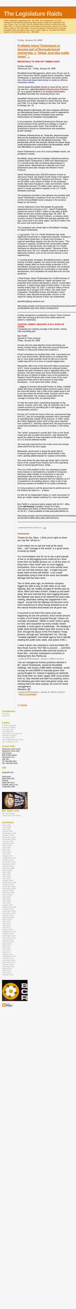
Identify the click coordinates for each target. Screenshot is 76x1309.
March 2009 (7, 895)
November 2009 (9, 911)
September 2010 (9, 932)
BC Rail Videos (8, 813)
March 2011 (7, 944)
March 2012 (7, 969)
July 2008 (6, 878)
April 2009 (6, 897)
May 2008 (6, 874)
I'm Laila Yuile (8, 729)
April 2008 (6, 872)
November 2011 (9, 960)
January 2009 (8, 891)
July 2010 (6, 928)
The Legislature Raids (33, 13)
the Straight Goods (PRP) (12, 740)
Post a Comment (28, 694)
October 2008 (8, 885)
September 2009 (9, 907)
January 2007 (8, 841)
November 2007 (9, 862)
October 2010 (8, 934)
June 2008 (6, 876)
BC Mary (6, 714)
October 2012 (8, 975)
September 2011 (9, 956)
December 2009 (9, 913)
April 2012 (6, 971)
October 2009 (8, 909)
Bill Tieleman (7, 731)
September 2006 (9, 833)
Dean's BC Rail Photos (11, 815)
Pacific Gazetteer (9, 725)
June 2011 (6, 950)
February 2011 (8, 942)
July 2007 (6, 854)
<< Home (22, 705)
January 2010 (8, 915)
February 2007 (8, 844)
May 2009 (6, 899)
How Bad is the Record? (12, 734)
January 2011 (8, 940)
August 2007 (7, 856)
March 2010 (7, 919)
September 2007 (9, 858)
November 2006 (9, 837)
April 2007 (6, 848)
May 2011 (6, 948)
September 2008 (9, 882)
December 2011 (9, 962)
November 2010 (9, 936)
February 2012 (8, 966)
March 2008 (7, 870)
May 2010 (6, 923)
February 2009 (8, 893)
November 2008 (9, 887)
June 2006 (6, 827)
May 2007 (6, 850)
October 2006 (8, 835)
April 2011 (6, 946)
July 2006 (6, 829)
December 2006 (9, 839)
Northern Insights (9, 736)
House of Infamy (9, 727)
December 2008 (9, 889)
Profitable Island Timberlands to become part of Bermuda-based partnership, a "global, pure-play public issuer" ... (43, 51)
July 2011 (6, 952)
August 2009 (7, 905)
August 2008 (7, 880)
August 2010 (7, 930)
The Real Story (8, 738)
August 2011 (7, 954)
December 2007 (9, 864)
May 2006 (6, 825)
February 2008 (8, 868)
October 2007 (8, 860)
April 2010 (6, 921)
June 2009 (6, 901)
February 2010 (8, 917)
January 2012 (8, 964)
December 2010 (9, 938)
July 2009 (6, 903)
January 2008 (8, 866)
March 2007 (7, 846)
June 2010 (6, 925)
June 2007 (6, 852)
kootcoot (5, 716)
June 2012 (6, 973)
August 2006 (7, 831)
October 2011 (8, 958)
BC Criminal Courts (10, 742)
